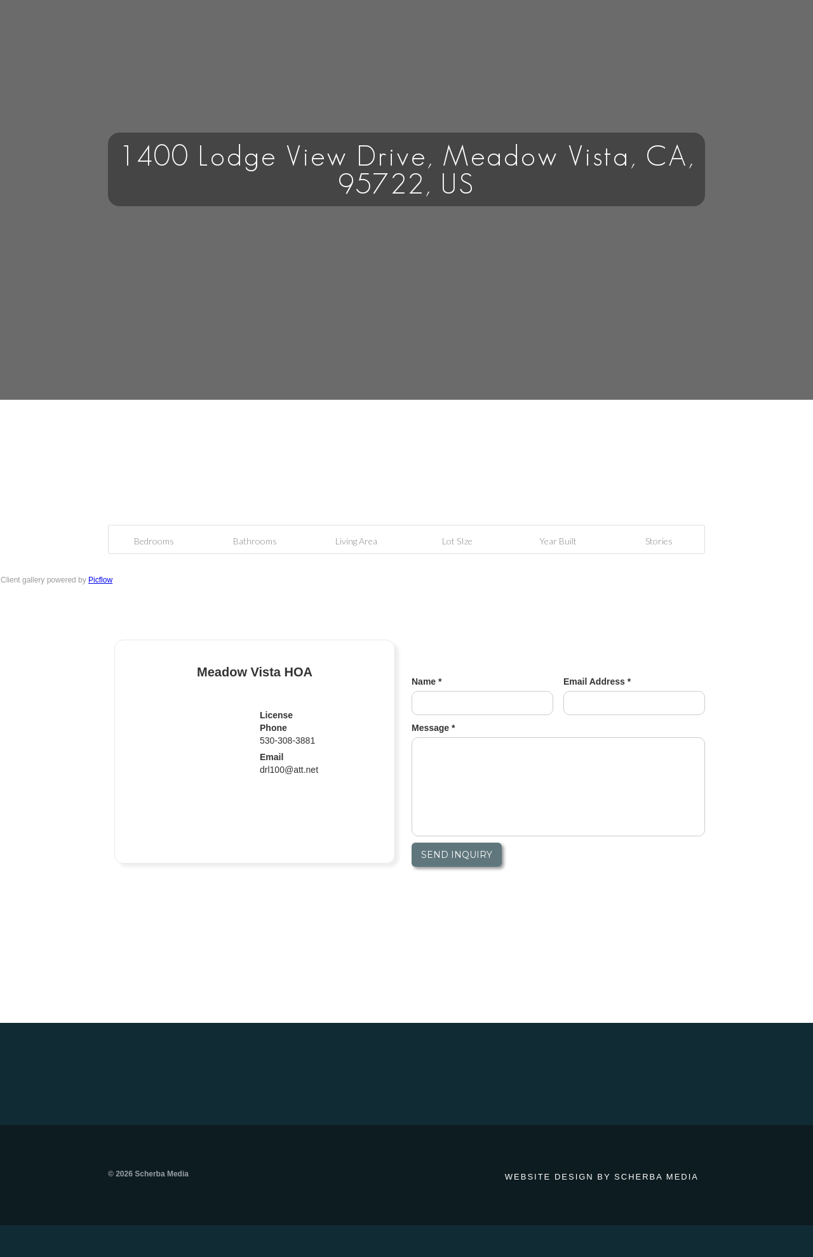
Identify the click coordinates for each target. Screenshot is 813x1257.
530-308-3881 (287, 740)
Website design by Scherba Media (602, 1176)
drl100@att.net (289, 770)
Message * (433, 728)
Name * (426, 681)
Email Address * (597, 681)
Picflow (100, 580)
